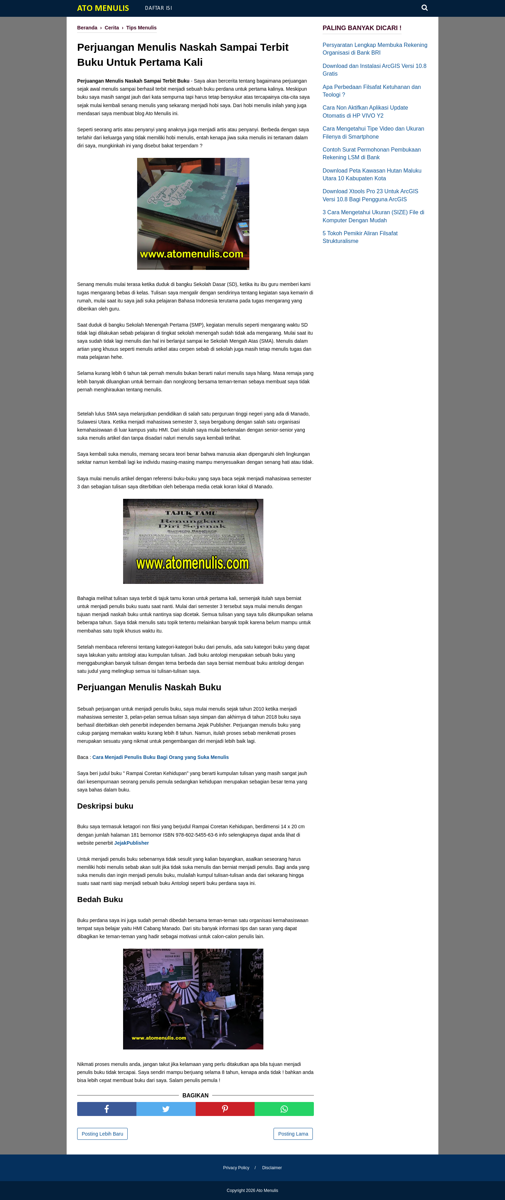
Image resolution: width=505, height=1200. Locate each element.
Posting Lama (293, 1134)
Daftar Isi (158, 8)
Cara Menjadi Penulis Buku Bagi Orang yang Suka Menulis (161, 757)
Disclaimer (272, 1167)
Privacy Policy (236, 1167)
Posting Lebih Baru (102, 1134)
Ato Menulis (103, 8)
